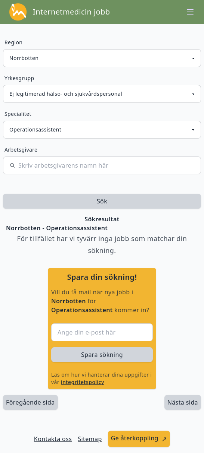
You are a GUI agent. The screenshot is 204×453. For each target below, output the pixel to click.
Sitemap (90, 439)
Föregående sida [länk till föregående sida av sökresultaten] (30, 402)
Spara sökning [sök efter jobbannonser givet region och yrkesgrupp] (102, 355)
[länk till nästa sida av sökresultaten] (182, 402)
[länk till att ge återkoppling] (139, 439)
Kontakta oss (53, 439)
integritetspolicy (82, 382)
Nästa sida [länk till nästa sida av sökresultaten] (182, 402)
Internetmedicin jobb (71, 12)
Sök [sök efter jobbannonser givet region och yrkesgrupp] (102, 201)
